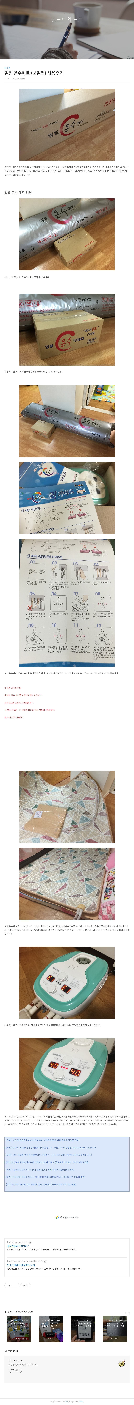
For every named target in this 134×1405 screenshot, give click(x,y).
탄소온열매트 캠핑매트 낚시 (21, 1265)
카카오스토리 (67, 1300)
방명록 (62, 53)
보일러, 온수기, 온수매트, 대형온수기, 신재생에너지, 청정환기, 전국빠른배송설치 (42, 1249)
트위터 (73, 1300)
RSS (71, 53)
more (127, 1313)
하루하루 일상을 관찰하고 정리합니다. (23, 1365)
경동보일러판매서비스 (18, 1246)
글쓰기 (53, 53)
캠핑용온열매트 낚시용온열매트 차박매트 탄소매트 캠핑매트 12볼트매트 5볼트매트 (44, 1268)
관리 (80, 53)
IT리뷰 (7, 68)
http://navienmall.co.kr (17, 1242)
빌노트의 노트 (67, 20)
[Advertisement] (67, 749)
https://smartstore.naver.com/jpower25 (24, 1261)
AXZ (66, 1402)
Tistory (81, 1402)
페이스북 (60, 1300)
